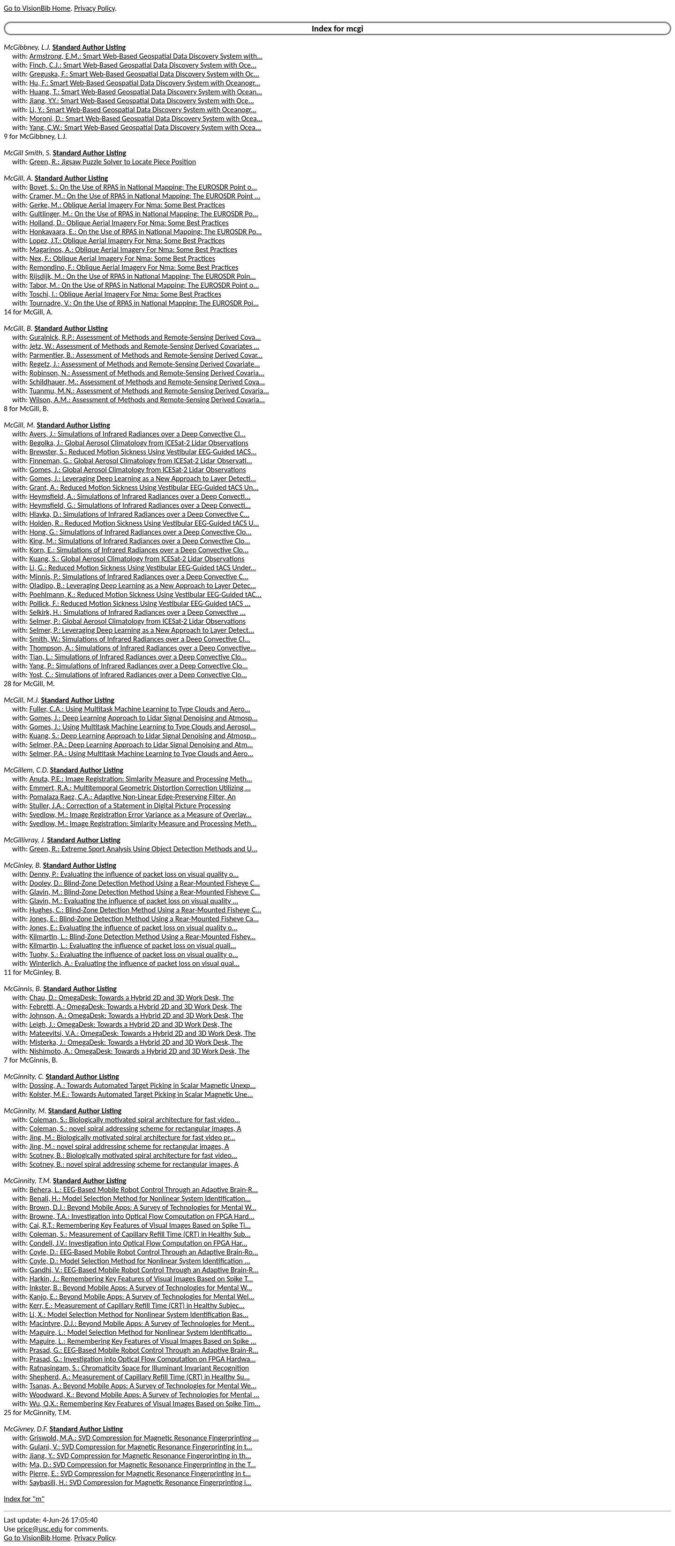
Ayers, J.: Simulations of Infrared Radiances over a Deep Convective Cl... (138, 433)
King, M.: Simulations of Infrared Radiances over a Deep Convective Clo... (140, 540)
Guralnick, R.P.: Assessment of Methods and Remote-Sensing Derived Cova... (145, 337)
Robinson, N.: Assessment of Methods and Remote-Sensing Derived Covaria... (147, 372)
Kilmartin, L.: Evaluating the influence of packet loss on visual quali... (133, 945)
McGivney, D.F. (26, 1428)
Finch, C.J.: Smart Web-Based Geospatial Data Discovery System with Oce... (143, 65)
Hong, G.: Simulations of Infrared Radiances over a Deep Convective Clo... (141, 532)
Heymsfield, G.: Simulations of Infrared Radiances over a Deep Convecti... (140, 505)
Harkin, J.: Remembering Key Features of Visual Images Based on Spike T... (141, 1278)
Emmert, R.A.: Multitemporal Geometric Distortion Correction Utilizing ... (140, 787)
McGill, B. (18, 328)
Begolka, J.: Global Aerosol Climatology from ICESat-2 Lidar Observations (139, 442)
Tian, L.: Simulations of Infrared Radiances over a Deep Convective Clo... (138, 656)
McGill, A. (18, 178)
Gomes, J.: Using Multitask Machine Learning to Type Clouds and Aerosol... (143, 726)
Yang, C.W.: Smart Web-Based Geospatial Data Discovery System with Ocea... (145, 127)
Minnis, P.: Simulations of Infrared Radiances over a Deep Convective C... (139, 576)
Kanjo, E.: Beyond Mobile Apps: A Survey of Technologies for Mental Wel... (142, 1296)
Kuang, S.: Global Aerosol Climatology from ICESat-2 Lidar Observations (137, 558)
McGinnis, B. (23, 988)
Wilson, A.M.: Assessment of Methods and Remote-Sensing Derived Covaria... (147, 399)
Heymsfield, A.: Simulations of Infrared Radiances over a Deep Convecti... (140, 496)
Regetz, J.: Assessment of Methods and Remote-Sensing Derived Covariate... (145, 364)
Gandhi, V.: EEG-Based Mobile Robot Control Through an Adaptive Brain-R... (144, 1269)
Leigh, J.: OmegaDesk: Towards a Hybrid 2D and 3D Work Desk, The (131, 1024)
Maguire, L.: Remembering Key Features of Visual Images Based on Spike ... (143, 1341)
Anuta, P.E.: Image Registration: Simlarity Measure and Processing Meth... (141, 778)
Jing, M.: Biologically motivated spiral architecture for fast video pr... (132, 1137)
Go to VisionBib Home (37, 8)
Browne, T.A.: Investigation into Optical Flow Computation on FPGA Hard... (142, 1216)
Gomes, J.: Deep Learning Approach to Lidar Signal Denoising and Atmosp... (144, 717)
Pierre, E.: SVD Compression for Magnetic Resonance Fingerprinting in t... (140, 1473)
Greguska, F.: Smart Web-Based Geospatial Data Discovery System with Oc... (144, 73)
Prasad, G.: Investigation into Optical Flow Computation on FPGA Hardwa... (143, 1359)
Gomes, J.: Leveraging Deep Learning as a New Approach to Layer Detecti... (143, 478)
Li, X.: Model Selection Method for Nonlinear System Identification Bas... (139, 1314)
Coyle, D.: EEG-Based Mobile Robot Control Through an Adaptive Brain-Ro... (144, 1252)
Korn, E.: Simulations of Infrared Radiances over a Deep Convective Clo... (139, 549)
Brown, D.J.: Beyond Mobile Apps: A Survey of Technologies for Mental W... (143, 1207)
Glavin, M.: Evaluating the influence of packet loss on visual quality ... (134, 900)
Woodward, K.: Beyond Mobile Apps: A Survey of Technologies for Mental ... (144, 1394)
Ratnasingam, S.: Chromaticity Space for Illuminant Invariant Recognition (139, 1367)
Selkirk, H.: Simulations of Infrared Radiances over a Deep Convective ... (138, 612)
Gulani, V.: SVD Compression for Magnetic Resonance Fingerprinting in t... (141, 1446)
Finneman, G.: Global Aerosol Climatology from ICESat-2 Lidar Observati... (141, 460)
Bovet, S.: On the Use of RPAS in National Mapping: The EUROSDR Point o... (143, 187)
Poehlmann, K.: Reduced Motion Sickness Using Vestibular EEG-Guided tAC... (146, 594)
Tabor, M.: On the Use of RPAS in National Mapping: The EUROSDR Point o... (144, 285)
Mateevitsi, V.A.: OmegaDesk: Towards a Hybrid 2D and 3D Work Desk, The (143, 1033)
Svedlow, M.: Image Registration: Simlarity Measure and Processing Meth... (143, 823)
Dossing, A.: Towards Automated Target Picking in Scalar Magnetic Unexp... (143, 1085)
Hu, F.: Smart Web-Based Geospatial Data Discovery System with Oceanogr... (145, 82)
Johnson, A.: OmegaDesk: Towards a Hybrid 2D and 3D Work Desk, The (136, 1015)
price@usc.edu (39, 1528)
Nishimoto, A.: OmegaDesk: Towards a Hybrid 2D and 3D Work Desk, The (140, 1051)
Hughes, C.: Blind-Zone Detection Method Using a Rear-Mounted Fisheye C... (146, 909)
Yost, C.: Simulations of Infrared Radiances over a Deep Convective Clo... (138, 674)
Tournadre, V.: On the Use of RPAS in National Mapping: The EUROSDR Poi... (144, 302)
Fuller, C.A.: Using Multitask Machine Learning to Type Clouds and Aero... (140, 708)
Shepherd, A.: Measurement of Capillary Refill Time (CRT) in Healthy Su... (140, 1376)
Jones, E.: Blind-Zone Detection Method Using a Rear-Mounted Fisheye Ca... (144, 918)
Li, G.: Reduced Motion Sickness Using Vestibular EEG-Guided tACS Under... (143, 567)
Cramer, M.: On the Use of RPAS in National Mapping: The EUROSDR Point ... (145, 195)
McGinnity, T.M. (27, 1180)
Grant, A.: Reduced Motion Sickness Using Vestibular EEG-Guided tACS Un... (144, 487)
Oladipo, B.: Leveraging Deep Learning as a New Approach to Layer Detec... (143, 585)
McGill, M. (19, 425)
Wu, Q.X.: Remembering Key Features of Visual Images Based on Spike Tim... (145, 1403)
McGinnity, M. (25, 1110)
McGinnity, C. (24, 1076)
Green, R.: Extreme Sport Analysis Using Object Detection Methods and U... (143, 848)
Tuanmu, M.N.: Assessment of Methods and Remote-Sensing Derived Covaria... (149, 390)
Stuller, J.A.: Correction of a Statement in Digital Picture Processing (130, 805)
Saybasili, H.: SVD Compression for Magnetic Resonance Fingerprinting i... (141, 1482)
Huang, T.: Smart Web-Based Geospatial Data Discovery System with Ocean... (146, 91)
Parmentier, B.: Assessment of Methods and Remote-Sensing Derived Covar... (146, 355)
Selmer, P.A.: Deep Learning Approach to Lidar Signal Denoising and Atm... (141, 744)
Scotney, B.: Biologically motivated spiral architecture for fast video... (133, 1155)
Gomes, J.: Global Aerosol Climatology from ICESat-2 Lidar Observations (138, 469)
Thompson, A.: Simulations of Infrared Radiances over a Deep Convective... (143, 647)
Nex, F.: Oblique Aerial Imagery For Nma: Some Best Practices (122, 258)
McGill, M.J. (21, 700)
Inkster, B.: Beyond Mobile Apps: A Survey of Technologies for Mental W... (141, 1287)
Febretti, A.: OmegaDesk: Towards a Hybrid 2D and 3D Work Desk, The (136, 1006)
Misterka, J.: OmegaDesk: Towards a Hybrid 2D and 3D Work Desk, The (136, 1042)
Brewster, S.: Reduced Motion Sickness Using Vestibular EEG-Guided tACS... (143, 451)
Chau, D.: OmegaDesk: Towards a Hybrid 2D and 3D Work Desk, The (132, 997)
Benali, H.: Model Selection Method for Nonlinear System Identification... (140, 1198)
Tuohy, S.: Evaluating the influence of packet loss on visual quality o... (134, 954)
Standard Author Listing (89, 47)
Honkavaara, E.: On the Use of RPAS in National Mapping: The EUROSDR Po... (146, 231)
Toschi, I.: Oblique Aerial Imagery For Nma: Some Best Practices (125, 294)
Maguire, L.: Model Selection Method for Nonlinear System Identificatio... (141, 1332)
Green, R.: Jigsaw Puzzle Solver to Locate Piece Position (113, 161)
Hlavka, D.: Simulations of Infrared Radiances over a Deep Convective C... (139, 514)
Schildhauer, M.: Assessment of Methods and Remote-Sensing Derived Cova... (147, 381)
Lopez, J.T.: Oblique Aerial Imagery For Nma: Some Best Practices (127, 240)
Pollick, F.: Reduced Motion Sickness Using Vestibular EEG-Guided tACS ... (140, 603)
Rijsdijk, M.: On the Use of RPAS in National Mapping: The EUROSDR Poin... (143, 276)
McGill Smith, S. (27, 152)
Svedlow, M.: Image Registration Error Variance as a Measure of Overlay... (141, 814)
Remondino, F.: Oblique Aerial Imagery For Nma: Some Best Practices (134, 267)
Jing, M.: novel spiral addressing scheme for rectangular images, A (129, 1146)
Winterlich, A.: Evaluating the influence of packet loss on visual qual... (135, 963)
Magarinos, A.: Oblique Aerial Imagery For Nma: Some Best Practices (133, 249)
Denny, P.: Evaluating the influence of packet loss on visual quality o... (134, 874)
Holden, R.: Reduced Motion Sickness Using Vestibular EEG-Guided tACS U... (144, 523)
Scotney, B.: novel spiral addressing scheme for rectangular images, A (134, 1164)
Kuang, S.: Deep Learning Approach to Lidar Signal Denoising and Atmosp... (143, 735)
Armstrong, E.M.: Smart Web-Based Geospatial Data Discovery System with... (146, 56)
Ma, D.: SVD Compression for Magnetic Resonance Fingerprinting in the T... (143, 1464)
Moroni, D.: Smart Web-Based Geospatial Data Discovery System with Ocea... (146, 118)
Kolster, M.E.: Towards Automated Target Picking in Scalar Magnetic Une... (141, 1094)
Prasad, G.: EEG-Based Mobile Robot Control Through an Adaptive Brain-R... (144, 1350)
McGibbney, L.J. (27, 47)
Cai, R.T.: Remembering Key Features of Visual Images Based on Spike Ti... (140, 1225)
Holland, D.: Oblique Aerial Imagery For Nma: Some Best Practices (129, 222)
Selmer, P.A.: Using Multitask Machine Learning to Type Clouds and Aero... (141, 753)
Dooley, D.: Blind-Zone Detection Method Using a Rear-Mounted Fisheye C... (145, 883)
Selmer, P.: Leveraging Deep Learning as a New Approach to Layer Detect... (142, 630)
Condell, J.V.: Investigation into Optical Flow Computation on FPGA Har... (139, 1243)
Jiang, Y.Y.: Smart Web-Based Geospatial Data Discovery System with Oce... (142, 100)
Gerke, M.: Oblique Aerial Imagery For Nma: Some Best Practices (127, 204)
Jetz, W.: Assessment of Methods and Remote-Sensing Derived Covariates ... (145, 346)
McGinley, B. (22, 865)
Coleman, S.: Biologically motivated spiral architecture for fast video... (135, 1119)
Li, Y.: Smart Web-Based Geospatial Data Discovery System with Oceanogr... (143, 109)
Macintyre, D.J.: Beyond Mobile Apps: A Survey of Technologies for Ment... (142, 1323)
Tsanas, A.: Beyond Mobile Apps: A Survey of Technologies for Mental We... (143, 1385)
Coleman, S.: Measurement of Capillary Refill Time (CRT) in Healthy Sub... (140, 1234)
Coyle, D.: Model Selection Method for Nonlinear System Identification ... (140, 1260)
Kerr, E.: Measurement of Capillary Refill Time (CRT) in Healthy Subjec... (137, 1305)
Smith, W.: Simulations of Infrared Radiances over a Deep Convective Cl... (140, 639)
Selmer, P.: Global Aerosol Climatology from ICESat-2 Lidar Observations (138, 621)
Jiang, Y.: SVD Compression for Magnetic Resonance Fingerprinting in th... (140, 1455)
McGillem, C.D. (26, 769)
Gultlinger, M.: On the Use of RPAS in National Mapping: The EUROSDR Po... (144, 213)
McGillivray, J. (24, 839)
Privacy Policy (94, 8)
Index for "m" (24, 1498)
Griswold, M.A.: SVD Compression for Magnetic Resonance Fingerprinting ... (144, 1437)
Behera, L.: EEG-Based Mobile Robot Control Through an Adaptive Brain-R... (144, 1189)
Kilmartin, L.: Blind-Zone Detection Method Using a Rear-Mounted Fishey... (142, 936)
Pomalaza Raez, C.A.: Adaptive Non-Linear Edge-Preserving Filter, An (133, 796)
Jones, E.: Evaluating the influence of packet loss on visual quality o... (134, 927)
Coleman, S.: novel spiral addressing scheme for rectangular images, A (135, 1128)
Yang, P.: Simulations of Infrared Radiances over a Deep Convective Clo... (139, 665)
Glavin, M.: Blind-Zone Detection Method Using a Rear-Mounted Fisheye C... (145, 892)
